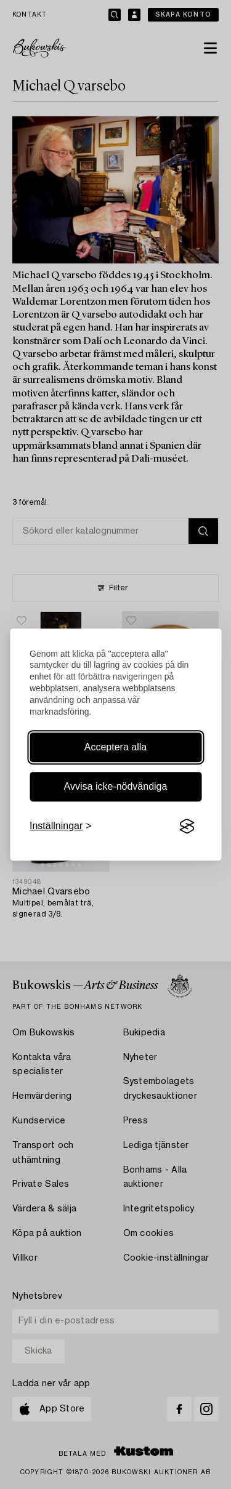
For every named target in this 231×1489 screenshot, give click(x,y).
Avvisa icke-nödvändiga (116, 786)
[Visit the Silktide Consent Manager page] (186, 826)
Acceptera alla (115, 747)
